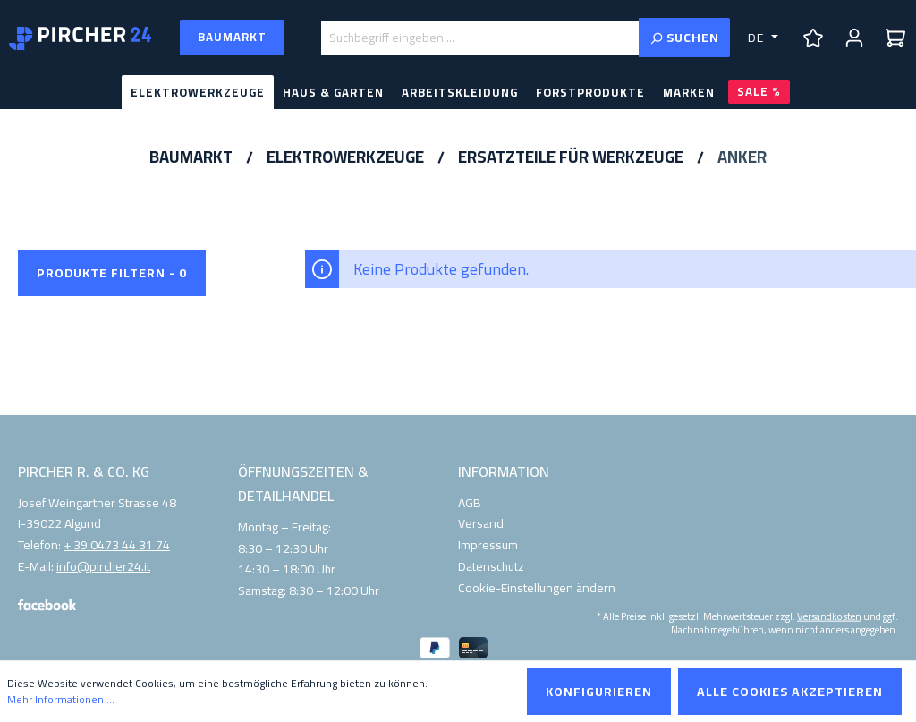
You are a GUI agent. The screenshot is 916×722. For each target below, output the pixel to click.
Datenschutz (491, 566)
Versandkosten (829, 615)
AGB (469, 502)
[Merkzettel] (813, 38)
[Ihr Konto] (854, 38)
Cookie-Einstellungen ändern (536, 587)
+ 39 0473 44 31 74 (117, 545)
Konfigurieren (599, 691)
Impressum (488, 544)
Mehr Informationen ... (60, 700)
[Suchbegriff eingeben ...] (480, 38)
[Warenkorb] (895, 38)
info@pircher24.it (103, 567)
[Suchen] (684, 37)
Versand (481, 523)
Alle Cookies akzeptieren (790, 691)
